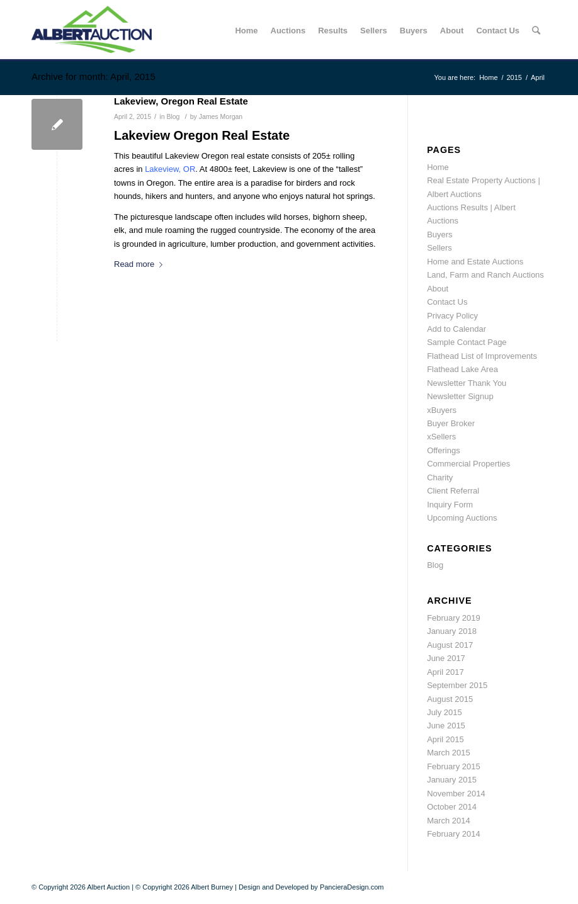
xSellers (441, 436)
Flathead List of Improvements (482, 356)
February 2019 (453, 618)
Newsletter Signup (460, 396)
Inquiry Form (450, 504)
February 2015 (453, 766)
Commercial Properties (468, 463)
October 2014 (452, 806)
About (437, 288)
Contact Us (447, 302)
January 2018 (452, 631)
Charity (440, 477)
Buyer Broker (451, 423)
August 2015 (450, 699)
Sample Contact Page (466, 342)
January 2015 (452, 779)
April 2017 (445, 672)
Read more (140, 264)
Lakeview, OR (170, 169)
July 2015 (444, 712)
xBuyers (441, 410)
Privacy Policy (452, 315)
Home (488, 77)
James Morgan (221, 116)
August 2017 (450, 645)
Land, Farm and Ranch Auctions (485, 275)
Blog (172, 116)
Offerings (443, 450)
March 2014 (448, 820)
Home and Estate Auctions (475, 261)
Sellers (439, 247)
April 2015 (445, 739)
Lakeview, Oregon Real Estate (181, 101)
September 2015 (457, 685)
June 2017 (446, 658)
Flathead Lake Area (462, 369)
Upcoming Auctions (462, 518)
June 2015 (446, 725)
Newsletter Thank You (466, 383)
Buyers (439, 234)
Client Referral (453, 490)
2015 (514, 77)
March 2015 (448, 752)
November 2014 (456, 793)
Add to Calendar (456, 329)
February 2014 (453, 834)
